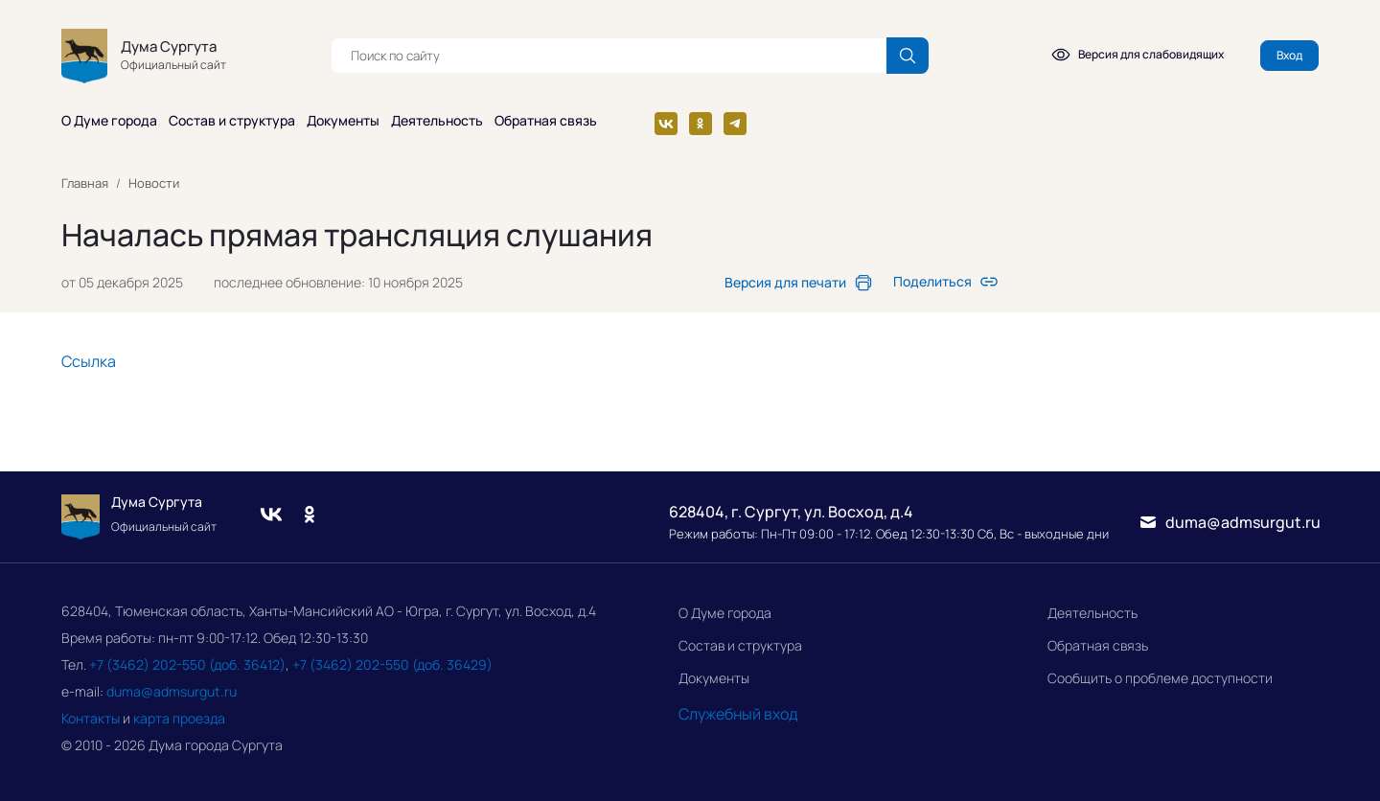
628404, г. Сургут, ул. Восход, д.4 (791, 511)
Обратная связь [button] (545, 120)
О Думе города (724, 613)
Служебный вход (738, 713)
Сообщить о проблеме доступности (1160, 678)
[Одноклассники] (700, 123)
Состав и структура (740, 645)
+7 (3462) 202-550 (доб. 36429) (392, 664)
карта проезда (179, 718)
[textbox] (608, 55)
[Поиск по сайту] (907, 55)
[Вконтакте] (666, 123)
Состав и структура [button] (232, 120)
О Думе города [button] (109, 120)
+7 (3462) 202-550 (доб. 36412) (187, 664)
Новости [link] (153, 183)
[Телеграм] (735, 123)
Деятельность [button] (437, 120)
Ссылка (88, 361)
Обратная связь (1097, 645)
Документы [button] (343, 120)
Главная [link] (84, 183)
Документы (713, 678)
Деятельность (1092, 613)
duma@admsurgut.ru (171, 691)
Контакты (90, 718)
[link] (799, 282)
